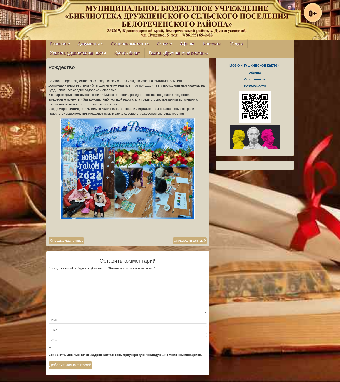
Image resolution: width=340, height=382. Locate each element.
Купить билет (127, 53)
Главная (58, 43)
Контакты (212, 43)
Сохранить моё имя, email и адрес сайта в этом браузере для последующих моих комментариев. (125, 355)
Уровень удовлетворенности (78, 53)
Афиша (187, 43)
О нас (163, 43)
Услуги (236, 43)
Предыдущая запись (67, 240)
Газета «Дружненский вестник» (179, 53)
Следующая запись (188, 240)
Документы (89, 43)
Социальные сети (128, 43)
